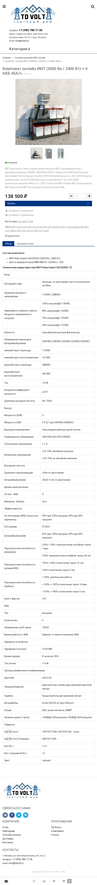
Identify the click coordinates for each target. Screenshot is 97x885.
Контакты (7, 842)
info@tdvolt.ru (22, 41)
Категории (18, 49)
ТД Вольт (56, 827)
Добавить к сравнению (19, 215)
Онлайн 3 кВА (25, 221)
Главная (6, 57)
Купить (48, 203)
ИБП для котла (19, 227)
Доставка (7, 838)
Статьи (55, 835)
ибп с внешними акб (73, 227)
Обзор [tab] (8, 243)
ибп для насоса (25, 230)
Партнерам (8, 831)
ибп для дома (35, 227)
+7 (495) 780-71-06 (30, 30)
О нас (5, 827)
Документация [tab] (25, 243)
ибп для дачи (41, 230)
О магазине (57, 831)
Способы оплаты (11, 835)
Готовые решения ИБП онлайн (29, 57)
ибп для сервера (52, 227)
